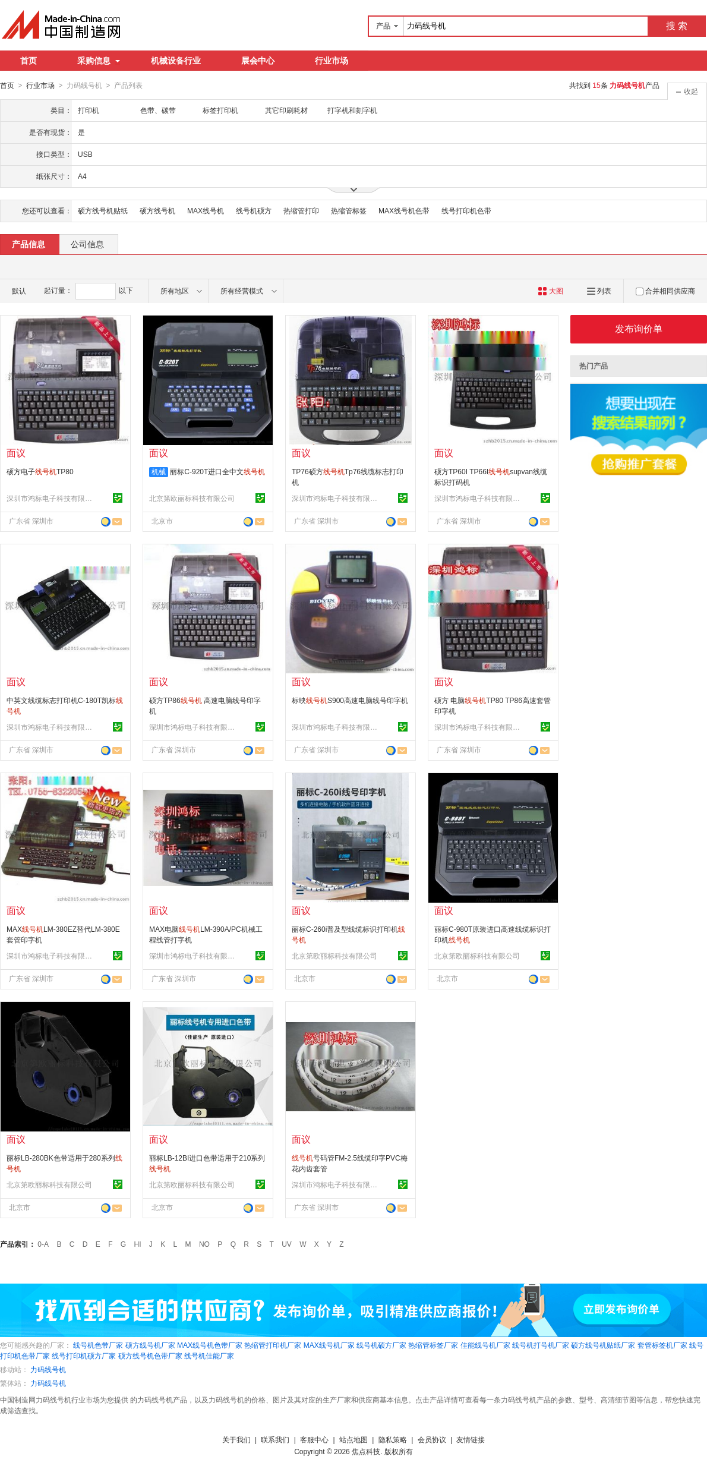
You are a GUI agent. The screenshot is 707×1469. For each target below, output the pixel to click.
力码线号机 (48, 1369)
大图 (550, 290)
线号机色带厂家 (98, 1345)
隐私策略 (392, 1439)
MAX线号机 (205, 210)
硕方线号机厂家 (150, 1345)
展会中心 (257, 60)
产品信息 (28, 243)
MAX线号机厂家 (329, 1345)
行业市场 (331, 60)
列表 (599, 290)
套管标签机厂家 (662, 1345)
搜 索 (676, 26)
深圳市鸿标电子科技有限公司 (51, 498)
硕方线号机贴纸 (103, 210)
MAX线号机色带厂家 (209, 1345)
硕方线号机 (157, 210)
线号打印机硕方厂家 (84, 1355)
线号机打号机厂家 (540, 1345)
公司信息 (87, 243)
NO (204, 1244)
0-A (43, 1244)
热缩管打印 (301, 210)
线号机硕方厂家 (381, 1345)
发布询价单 (638, 328)
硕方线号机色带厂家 (150, 1355)
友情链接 (470, 1439)
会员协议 (432, 1439)
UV (287, 1244)
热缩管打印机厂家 (272, 1345)
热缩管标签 (349, 210)
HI (137, 1244)
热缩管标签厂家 (433, 1345)
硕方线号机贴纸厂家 (603, 1345)
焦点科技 (366, 1451)
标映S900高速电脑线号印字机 (350, 700)
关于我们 (236, 1439)
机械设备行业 (176, 60)
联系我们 (275, 1439)
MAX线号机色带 (404, 210)
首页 (28, 60)
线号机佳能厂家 (209, 1355)
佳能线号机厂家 (485, 1345)
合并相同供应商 (665, 290)
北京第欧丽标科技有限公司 (192, 498)
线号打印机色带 (466, 210)
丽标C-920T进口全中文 (217, 471)
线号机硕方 (254, 210)
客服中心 (314, 1439)
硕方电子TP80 (40, 471)
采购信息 (98, 60)
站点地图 (353, 1439)
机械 (159, 471)
